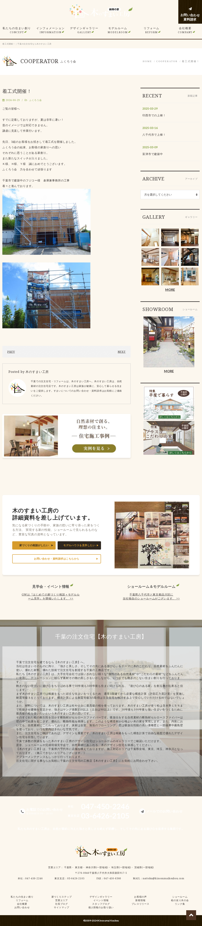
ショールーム (179, 896)
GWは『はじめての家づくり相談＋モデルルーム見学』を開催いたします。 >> (51, 596)
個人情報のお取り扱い (101, 907)
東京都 (79, 867)
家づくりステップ (61, 896)
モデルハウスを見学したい (79, 545)
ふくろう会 (35, 100)
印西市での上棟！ (154, 115)
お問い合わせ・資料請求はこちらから (56, 558)
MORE (170, 289)
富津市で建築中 (152, 154)
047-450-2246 (34, 878)
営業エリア (54, 867)
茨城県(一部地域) (144, 867)
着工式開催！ (191, 61)
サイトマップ (61, 907)
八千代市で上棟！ (154, 134)
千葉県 (68, 867)
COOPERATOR (167, 61)
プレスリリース (140, 903)
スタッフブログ (101, 903)
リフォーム (151, 30)
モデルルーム (118, 30)
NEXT (122, 352)
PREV (11, 352)
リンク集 (180, 903)
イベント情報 (100, 900)
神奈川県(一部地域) (97, 867)
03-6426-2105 (76, 878)
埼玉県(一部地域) (121, 867)
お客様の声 (140, 896)
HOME (147, 61)
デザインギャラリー (84, 30)
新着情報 (140, 900)
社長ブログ (61, 903)
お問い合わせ (22, 907)
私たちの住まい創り (17, 30)
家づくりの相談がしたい (34, 545)
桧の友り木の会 (180, 900)
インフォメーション (50, 30)
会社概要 (185, 30)
